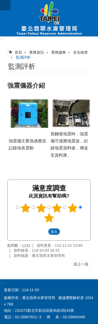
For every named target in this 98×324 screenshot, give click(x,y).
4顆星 (72, 208)
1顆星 (26, 208)
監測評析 (23, 57)
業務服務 (58, 52)
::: (2, 38)
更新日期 (11, 290)
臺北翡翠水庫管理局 (49, 18)
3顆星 (57, 208)
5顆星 (49, 218)
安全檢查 (80, 52)
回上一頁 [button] (81, 264)
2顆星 (41, 208)
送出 (43, 232)
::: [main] (9, 51)
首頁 (18, 52)
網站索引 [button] (5, 5)
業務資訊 (36, 52)
